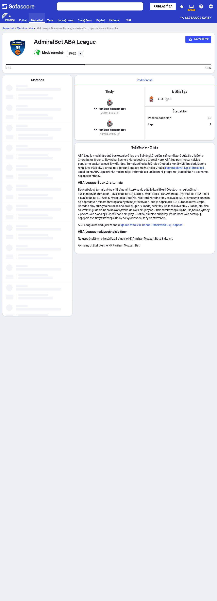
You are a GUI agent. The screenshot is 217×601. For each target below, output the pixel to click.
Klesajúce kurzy (195, 17)
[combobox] (75, 53)
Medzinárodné (25, 28)
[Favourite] (198, 39)
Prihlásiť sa (163, 6)
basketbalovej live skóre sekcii (184, 167)
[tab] (145, 80)
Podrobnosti (144, 80)
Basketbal (8, 28)
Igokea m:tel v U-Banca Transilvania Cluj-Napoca (151, 225)
